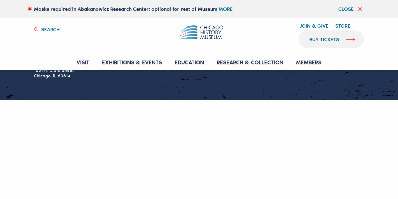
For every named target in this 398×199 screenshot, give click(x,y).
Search (50, 29)
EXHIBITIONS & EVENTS (132, 62)
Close (346, 8)
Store (342, 26)
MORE (226, 8)
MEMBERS (308, 62)
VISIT (83, 62)
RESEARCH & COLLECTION (250, 62)
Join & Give (314, 26)
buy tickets (324, 39)
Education (189, 62)
